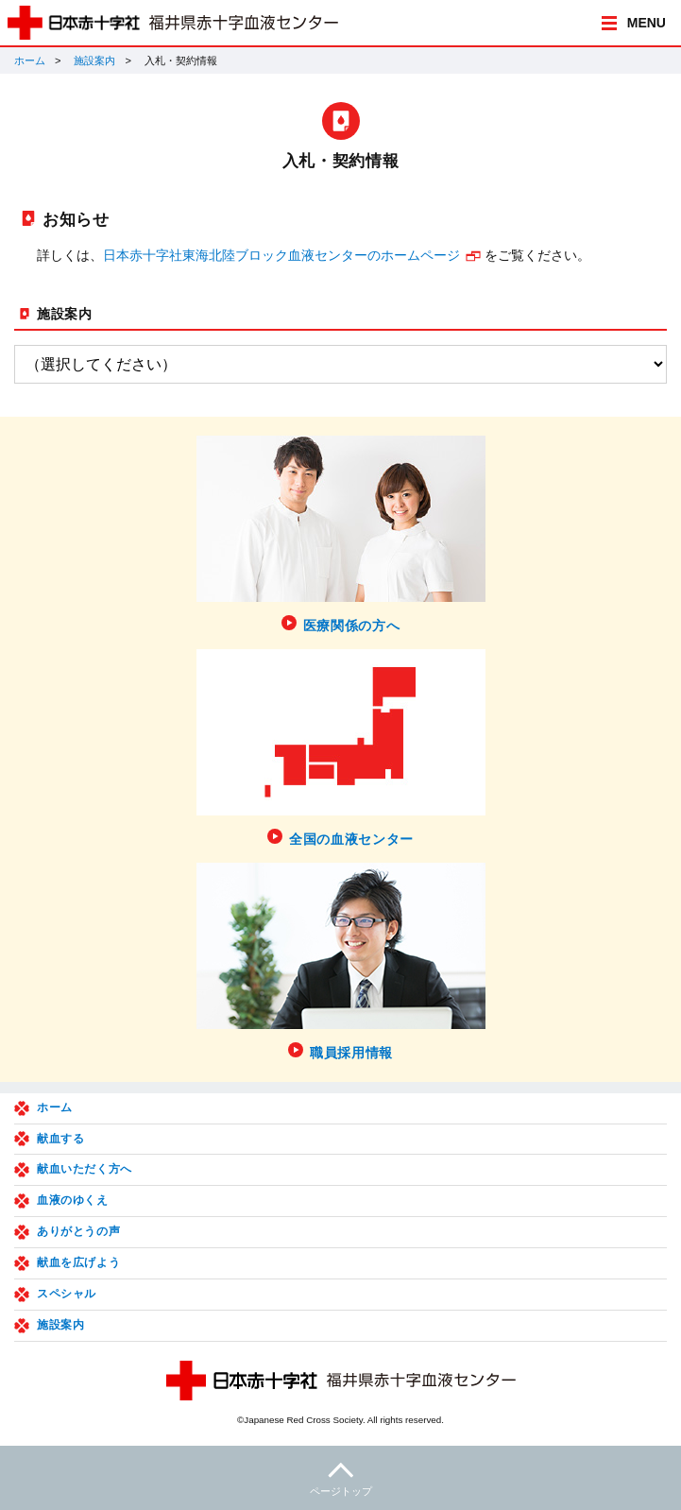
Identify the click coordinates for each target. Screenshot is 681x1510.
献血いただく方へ (84, 1168)
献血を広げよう (78, 1262)
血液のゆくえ (73, 1200)
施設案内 (94, 60)
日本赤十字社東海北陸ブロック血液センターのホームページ (281, 255)
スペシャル (66, 1293)
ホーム (29, 60)
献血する (60, 1138)
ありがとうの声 (78, 1231)
